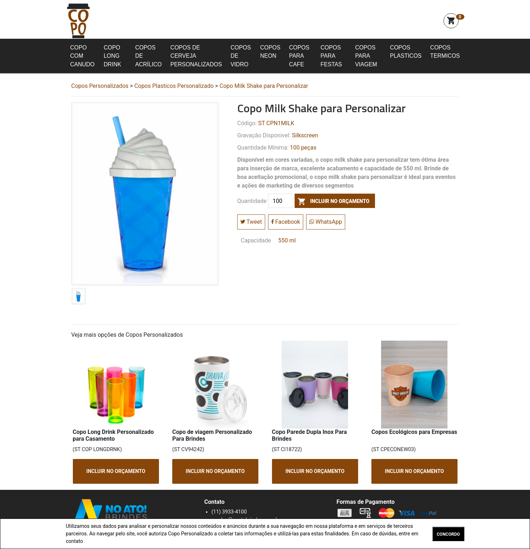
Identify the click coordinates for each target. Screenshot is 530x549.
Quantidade (252, 201)
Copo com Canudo (82, 55)
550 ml (287, 240)
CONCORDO (448, 534)
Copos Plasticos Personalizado (174, 85)
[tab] (78, 297)
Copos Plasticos (406, 51)
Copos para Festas (331, 55)
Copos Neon (270, 51)
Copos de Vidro (241, 55)
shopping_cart (451, 20)
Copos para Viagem (366, 55)
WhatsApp (325, 221)
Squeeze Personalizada (78, 21)
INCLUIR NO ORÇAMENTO (115, 471)
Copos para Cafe (299, 55)
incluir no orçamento (332, 201)
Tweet (251, 221)
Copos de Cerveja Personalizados (196, 55)
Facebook (285, 221)
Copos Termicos (445, 51)
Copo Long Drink (112, 55)
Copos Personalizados (100, 85)
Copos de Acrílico (148, 55)
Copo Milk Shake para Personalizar (264, 85)
